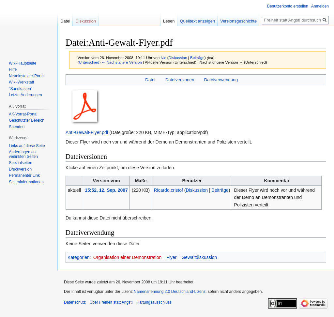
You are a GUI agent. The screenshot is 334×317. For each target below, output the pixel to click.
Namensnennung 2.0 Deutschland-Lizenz (169, 291)
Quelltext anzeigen (197, 21)
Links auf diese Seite (27, 145)
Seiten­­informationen (26, 182)
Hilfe (13, 69)
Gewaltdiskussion (199, 257)
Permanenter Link (24, 175)
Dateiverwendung (221, 79)
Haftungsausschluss (154, 302)
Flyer (171, 257)
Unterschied (89, 62)
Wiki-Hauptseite (22, 63)
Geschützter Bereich (26, 120)
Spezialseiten (20, 162)
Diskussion (178, 57)
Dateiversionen (179, 79)
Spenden (16, 127)
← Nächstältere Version (122, 62)
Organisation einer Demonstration (127, 257)
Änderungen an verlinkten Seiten (23, 154)
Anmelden (320, 6)
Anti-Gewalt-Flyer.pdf (87, 132)
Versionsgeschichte (238, 21)
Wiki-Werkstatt (21, 82)
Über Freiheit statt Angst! (111, 302)
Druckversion (20, 169)
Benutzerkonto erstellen (287, 6)
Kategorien (79, 257)
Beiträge (197, 57)
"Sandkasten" (20, 88)
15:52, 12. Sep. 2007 (106, 190)
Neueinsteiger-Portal (26, 76)
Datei (150, 79)
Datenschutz (75, 302)
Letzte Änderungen (25, 95)
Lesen (169, 21)
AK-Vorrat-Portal (23, 114)
